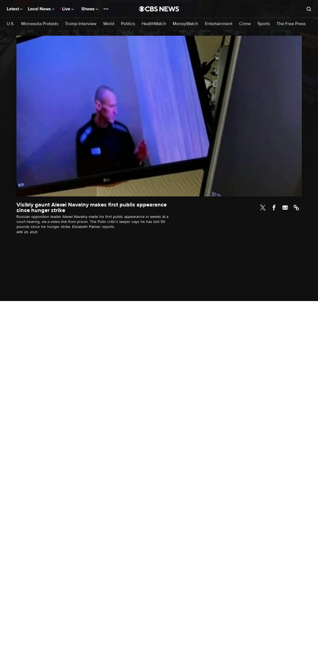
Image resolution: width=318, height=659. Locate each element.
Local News (41, 9)
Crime (245, 24)
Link (296, 207)
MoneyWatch (185, 24)
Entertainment (218, 24)
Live (68, 9)
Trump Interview (80, 24)
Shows (89, 9)
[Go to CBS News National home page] (159, 9)
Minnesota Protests (39, 24)
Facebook (274, 207)
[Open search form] (308, 8)
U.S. (10, 24)
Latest (14, 9)
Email (285, 207)
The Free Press (290, 24)
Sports (264, 24)
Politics (128, 24)
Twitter (263, 207)
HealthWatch (154, 24)
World (108, 24)
